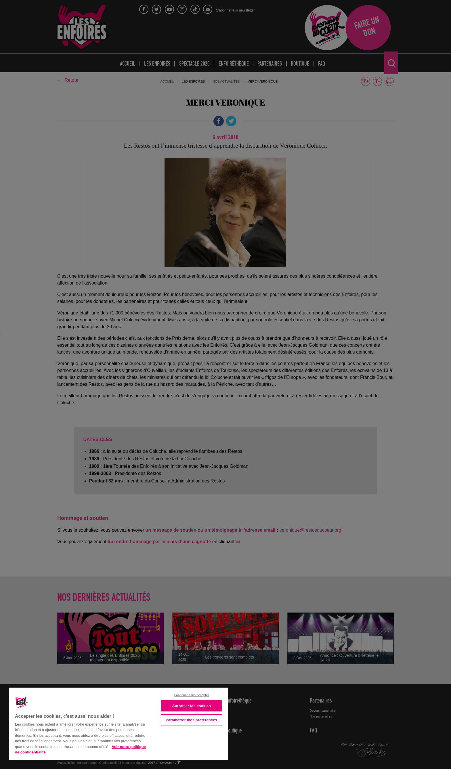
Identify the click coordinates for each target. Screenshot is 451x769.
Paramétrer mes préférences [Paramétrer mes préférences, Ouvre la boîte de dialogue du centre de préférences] (191, 720)
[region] (118, 723)
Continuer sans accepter (191, 695)
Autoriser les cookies (191, 706)
